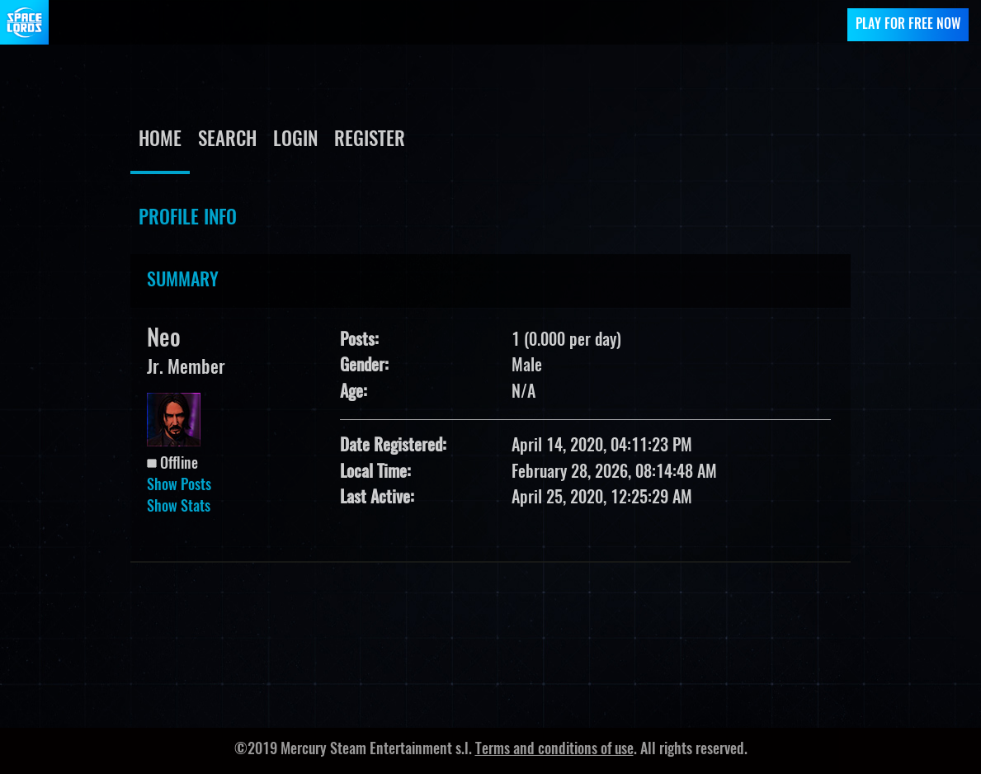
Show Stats (178, 507)
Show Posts (179, 486)
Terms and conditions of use (554, 750)
